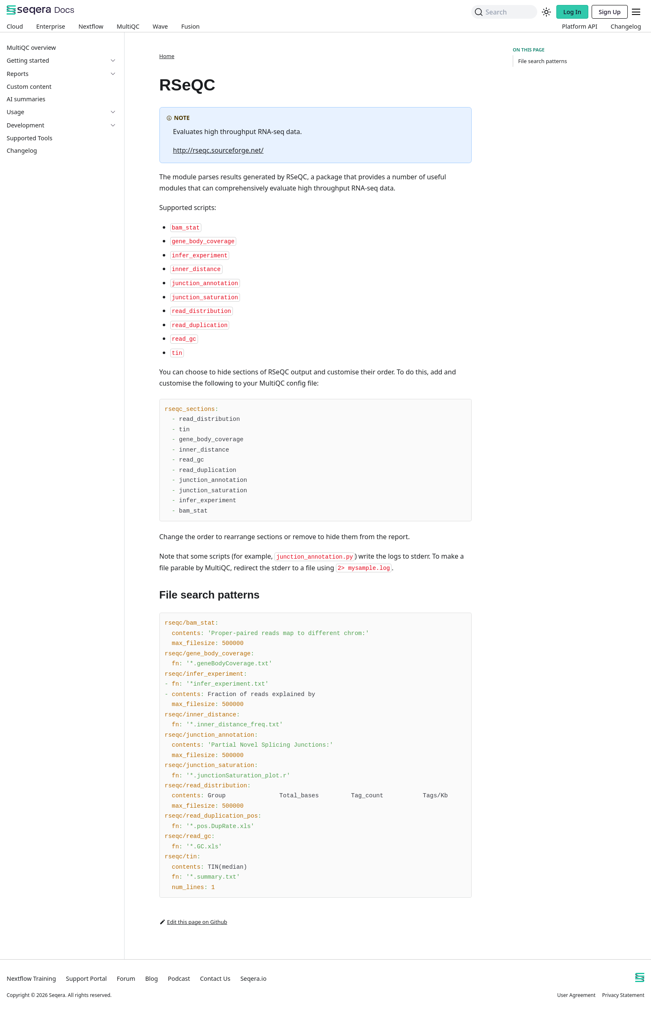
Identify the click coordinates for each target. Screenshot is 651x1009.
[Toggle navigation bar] (636, 12)
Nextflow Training (31, 978)
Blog (151, 978)
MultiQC (128, 26)
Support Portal (86, 978)
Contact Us (215, 978)
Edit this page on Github (193, 922)
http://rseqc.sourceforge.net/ (218, 150)
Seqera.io (253, 978)
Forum (126, 978)
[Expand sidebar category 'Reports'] (116, 74)
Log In (572, 12)
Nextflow (90, 26)
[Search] (504, 12)
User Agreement (576, 995)
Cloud (15, 26)
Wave (160, 26)
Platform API (579, 26)
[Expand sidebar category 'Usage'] (116, 112)
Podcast (179, 978)
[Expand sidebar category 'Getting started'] (116, 60)
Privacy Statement (623, 995)
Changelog (626, 26)
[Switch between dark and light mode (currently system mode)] (546, 12)
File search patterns (542, 61)
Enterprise (50, 26)
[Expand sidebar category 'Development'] (116, 125)
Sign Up (610, 12)
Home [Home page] (166, 56)
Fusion (190, 26)
